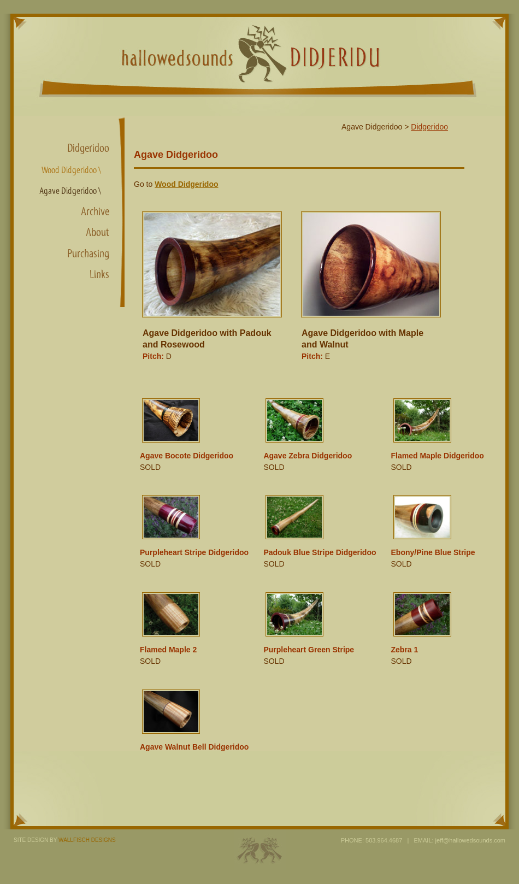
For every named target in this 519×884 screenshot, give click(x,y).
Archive (95, 211)
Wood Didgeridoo (186, 184)
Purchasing (88, 253)
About (97, 232)
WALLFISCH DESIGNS (87, 840)
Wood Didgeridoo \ (71, 170)
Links (99, 274)
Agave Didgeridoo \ (70, 191)
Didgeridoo (88, 148)
